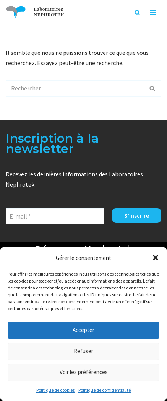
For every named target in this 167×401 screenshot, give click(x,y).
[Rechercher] (137, 12)
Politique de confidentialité (104, 390)
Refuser (83, 351)
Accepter (83, 330)
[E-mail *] (55, 216)
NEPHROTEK (49, 15)
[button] (155, 257)
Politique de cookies (55, 390)
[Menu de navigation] (152, 12)
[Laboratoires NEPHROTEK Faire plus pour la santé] (16, 12)
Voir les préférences (84, 372)
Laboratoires (48, 9)
